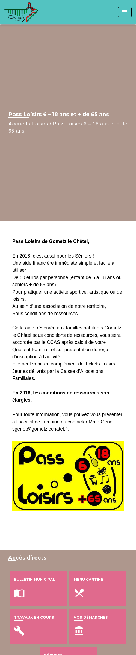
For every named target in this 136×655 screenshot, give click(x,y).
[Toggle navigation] (125, 12)
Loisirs (40, 124)
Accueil (18, 124)
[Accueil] (24, 12)
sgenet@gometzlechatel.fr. (40, 429)
